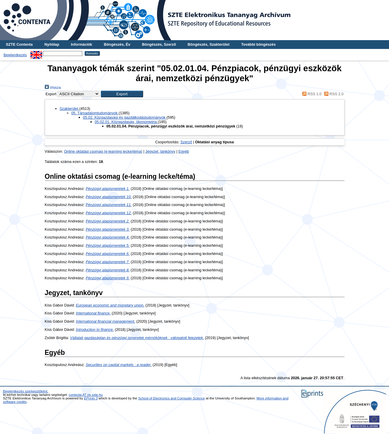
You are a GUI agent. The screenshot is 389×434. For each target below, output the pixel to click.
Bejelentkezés (15, 55)
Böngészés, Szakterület (208, 44)
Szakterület (70, 108)
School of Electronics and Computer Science (171, 398)
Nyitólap (51, 44)
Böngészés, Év (117, 44)
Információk (81, 44)
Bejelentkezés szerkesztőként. (25, 391)
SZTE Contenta (19, 44)
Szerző (186, 142)
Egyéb (183, 151)
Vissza (53, 87)
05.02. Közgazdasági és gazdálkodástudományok (125, 117)
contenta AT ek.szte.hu (86, 394)
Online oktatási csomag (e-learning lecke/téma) (103, 151)
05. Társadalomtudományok (95, 113)
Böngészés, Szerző (159, 44)
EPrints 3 (91, 398)
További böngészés (258, 44)
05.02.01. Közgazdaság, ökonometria (126, 122)
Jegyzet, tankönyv (160, 151)
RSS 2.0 (333, 94)
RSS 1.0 (311, 94)
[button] (122, 94)
